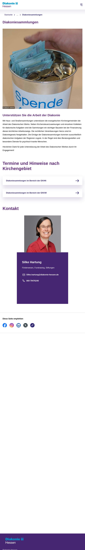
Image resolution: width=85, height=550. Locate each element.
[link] (5, 327)
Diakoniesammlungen (32, 15)
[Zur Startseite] (10, 4)
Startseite (8, 15)
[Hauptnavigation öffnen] (81, 4)
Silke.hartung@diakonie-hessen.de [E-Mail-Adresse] (40, 274)
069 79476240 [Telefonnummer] (30, 280)
